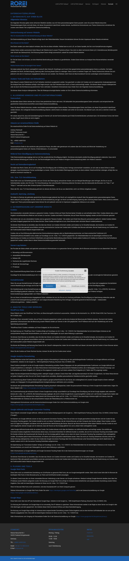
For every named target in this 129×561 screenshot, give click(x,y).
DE (116, 4)
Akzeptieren (49, 286)
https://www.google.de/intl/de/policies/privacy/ (91, 516)
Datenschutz (62, 290)
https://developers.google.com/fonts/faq (62, 490)
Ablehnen (63, 286)
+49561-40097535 (20, 542)
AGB (88, 539)
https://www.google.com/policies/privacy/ (24, 493)
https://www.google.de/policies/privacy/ (24, 453)
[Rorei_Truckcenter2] (19, 4)
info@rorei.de (18, 143)
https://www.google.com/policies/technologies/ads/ (27, 404)
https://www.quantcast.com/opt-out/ (23, 348)
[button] (85, 271)
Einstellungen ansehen (78, 286)
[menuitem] (61, 4)
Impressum (68, 290)
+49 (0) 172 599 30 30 (22, 546)
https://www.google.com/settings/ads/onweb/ (38, 388)
